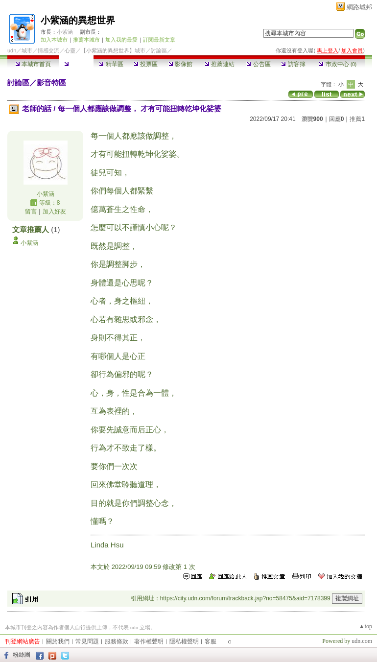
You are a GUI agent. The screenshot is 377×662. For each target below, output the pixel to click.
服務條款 (116, 641)
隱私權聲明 (184, 641)
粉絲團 (21, 654)
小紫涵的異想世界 (78, 20)
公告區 (258, 64)
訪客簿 (293, 64)
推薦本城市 (86, 40)
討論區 (76, 64)
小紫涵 (65, 32)
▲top (365, 626)
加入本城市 (54, 40)
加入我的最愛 (121, 40)
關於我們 (58, 641)
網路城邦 (359, 7)
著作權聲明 (149, 641)
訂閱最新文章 (159, 40)
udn (11, 50)
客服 (210, 641)
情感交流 (48, 50)
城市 (27, 50)
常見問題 (87, 641)
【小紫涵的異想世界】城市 (113, 50)
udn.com (362, 641)
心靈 (70, 50)
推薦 (357, 119)
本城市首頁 (33, 64)
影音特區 (51, 82)
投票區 (146, 64)
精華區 (111, 64)
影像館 (180, 64)
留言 (31, 211)
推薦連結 (220, 64)
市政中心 (337, 64)
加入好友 (54, 211)
